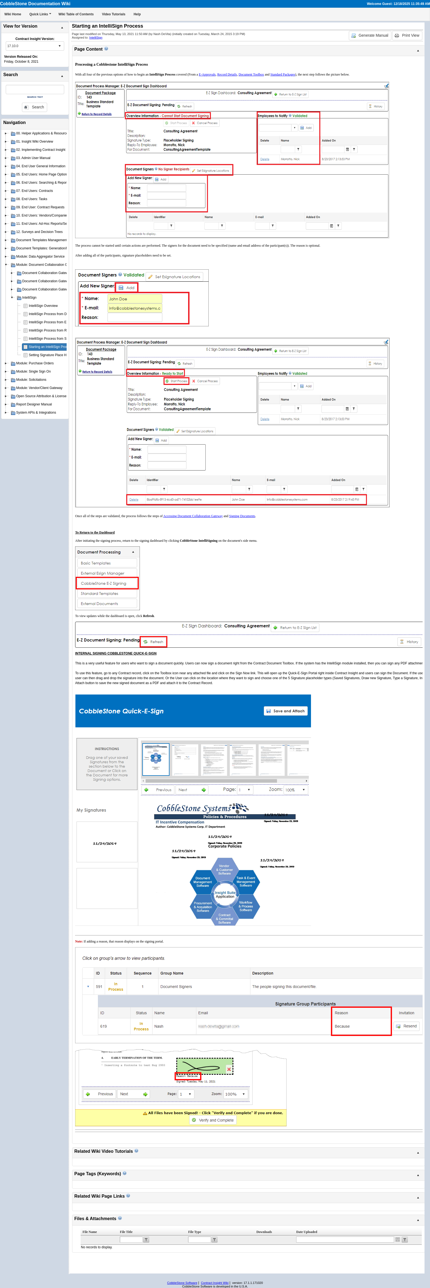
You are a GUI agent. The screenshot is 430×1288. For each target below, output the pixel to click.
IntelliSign (96, 37)
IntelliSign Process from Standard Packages (61, 339)
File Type (194, 1232)
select (59, 46)
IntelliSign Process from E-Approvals (55, 322)
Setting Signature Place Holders (52, 355)
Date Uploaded (306, 1232)
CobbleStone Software (182, 1282)
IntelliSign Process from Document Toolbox (60, 314)
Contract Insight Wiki (215, 1282)
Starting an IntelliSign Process (51, 347)
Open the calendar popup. (398, 1240)
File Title (126, 1232)
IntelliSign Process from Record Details (57, 330)
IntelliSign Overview (43, 306)
